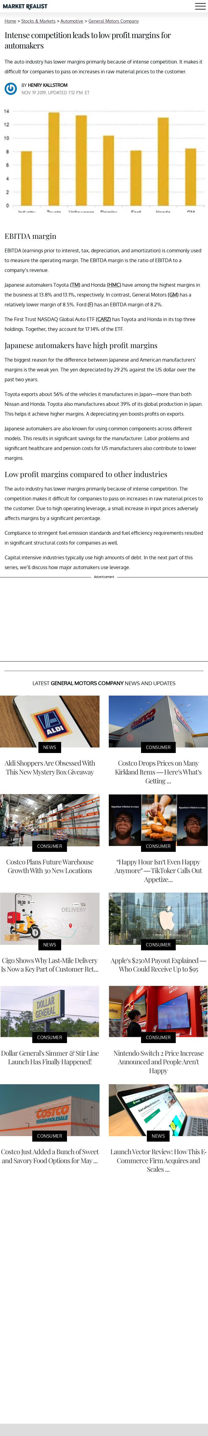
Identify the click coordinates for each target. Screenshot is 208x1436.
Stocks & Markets (38, 21)
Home (10, 21)
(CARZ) (103, 319)
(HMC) (114, 285)
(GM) (173, 295)
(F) (90, 304)
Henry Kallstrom (47, 85)
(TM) (75, 285)
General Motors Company (113, 21)
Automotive (72, 21)
